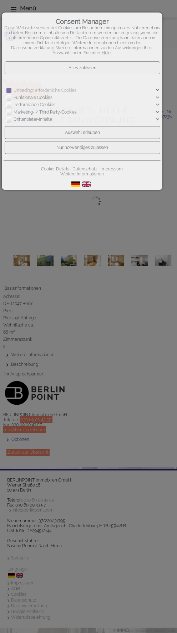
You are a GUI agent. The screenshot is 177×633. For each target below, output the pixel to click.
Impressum (112, 168)
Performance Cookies (34, 105)
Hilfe (106, 52)
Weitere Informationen (82, 173)
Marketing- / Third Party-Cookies (45, 112)
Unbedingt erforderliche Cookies (45, 90)
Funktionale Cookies (33, 97)
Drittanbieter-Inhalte (33, 119)
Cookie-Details (55, 168)
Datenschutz (84, 168)
